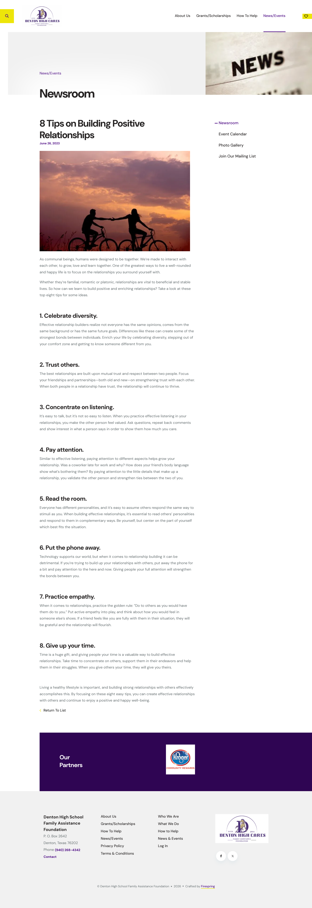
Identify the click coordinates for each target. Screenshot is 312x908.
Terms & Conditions (117, 853)
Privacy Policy (112, 845)
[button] (7, 16)
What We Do (168, 823)
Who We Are (168, 816)
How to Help (168, 831)
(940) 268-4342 (67, 850)
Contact (50, 857)
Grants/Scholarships (188, 15)
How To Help (221, 15)
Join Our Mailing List (237, 156)
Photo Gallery (231, 145)
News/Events (249, 15)
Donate (294, 16)
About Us (157, 15)
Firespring (208, 886)
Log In (163, 845)
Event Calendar (233, 134)
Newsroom (228, 123)
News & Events (170, 838)
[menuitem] (157, 16)
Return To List (54, 710)
